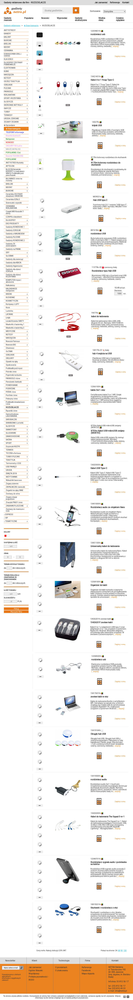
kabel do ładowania (100, 316)
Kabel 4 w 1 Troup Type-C (102, 80)
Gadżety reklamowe (12, 26)
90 (122, 951)
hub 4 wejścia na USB (102, 353)
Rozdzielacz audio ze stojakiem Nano (108, 507)
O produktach (61, 967)
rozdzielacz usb (98, 34)
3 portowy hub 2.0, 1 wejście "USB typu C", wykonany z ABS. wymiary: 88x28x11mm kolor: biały (110, 206)
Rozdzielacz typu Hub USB (104, 271)
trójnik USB (97, 125)
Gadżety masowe (8, 19)
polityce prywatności (80, 998)
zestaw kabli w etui (99, 696)
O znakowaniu (61, 970)
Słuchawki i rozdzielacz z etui (104, 908)
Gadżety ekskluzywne (81, 19)
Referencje (115, 2)
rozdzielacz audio (99, 779)
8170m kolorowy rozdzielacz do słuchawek (105, 163)
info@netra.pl (121, 991)
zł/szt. (119, 288)
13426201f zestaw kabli (101, 622)
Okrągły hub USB (98, 734)
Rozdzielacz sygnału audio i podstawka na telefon (109, 863)
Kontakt (125, 2)
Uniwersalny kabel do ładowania (105, 546)
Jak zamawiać (101, 2)
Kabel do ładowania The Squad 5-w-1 (107, 816)
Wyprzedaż (62, 18)
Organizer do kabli (99, 585)
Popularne (28, 18)
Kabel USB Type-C (99, 468)
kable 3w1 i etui (98, 390)
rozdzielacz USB (98, 233)
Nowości (45, 18)
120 (125, 951)
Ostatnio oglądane (120, 19)
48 (119, 951)
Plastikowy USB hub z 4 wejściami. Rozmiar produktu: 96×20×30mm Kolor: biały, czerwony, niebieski (108, 360)
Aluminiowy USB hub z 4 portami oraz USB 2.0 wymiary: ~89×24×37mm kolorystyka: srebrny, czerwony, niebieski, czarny (109, 278)
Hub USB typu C (100, 200)
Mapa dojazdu (88, 973)
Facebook (86, 970)
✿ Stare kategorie (31, 26)
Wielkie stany (101, 19)
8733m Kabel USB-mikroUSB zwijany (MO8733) (107, 432)
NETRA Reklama (115, 967)
